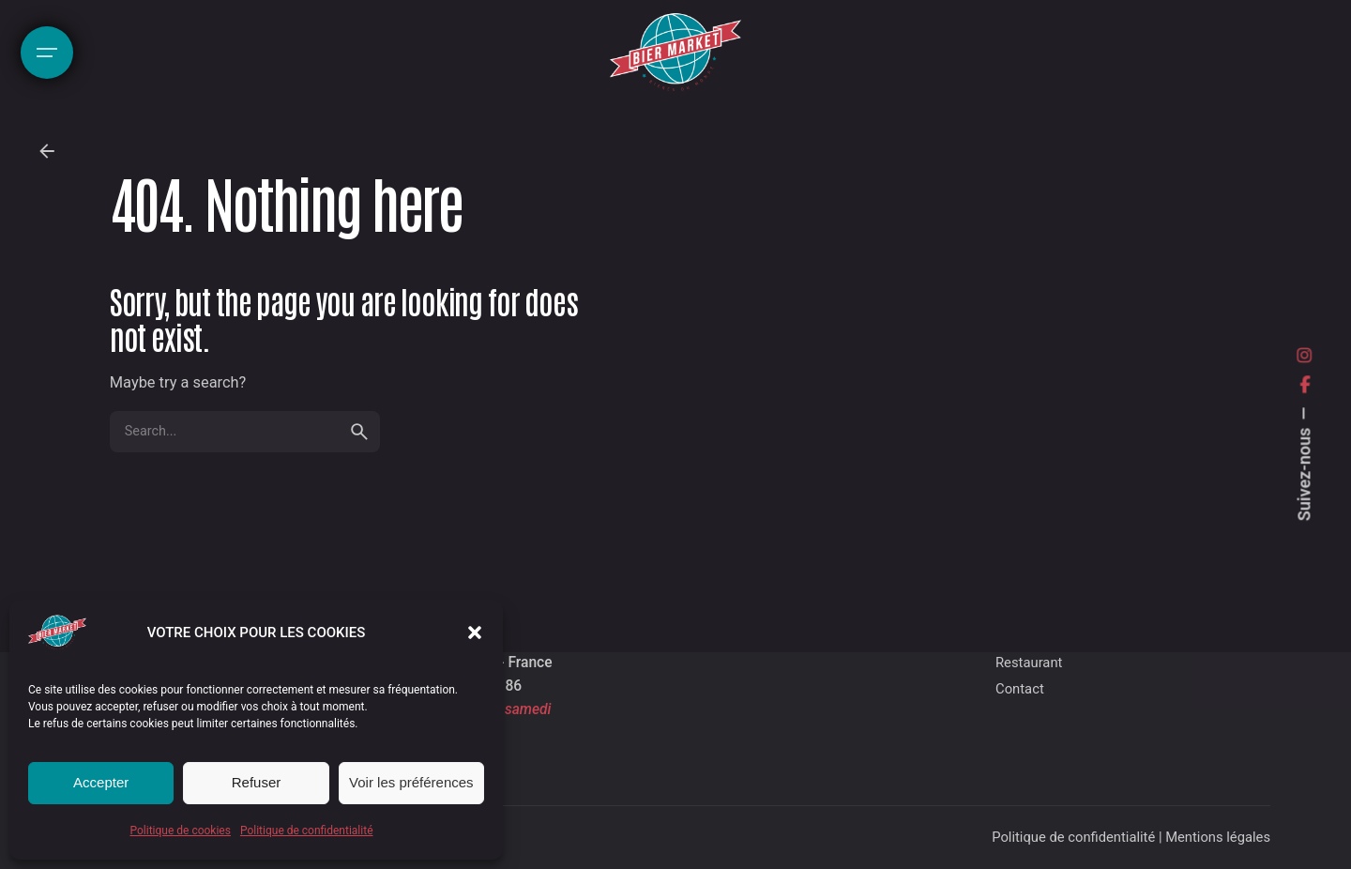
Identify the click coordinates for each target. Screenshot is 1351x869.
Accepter (101, 782)
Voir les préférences (411, 782)
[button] (474, 632)
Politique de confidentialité (306, 830)
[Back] (47, 151)
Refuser (256, 782)
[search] (359, 431)
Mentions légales (1217, 837)
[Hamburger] (47, 52)
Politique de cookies (180, 830)
